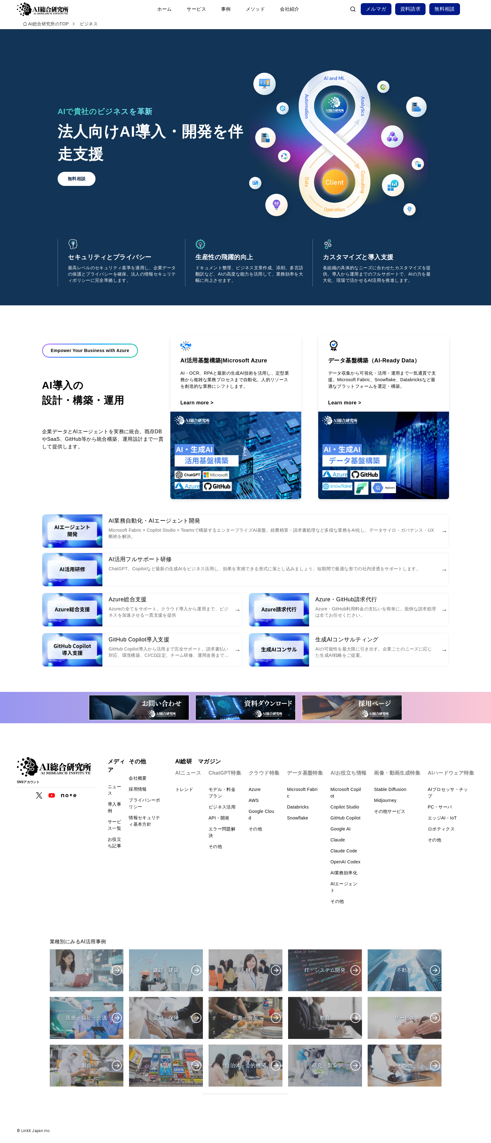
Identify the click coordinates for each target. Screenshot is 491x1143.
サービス (196, 9)
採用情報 (138, 789)
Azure (255, 789)
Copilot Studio (344, 806)
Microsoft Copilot (345, 792)
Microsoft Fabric (302, 792)
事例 (226, 9)
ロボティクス (441, 828)
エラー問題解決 (222, 832)
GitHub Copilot (345, 817)
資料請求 (410, 9)
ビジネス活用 (222, 806)
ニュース (114, 790)
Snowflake (297, 817)
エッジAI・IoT (442, 817)
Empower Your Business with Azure (90, 362)
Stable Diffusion (390, 789)
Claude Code (343, 850)
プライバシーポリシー (144, 803)
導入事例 (114, 807)
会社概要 (138, 778)
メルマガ (376, 9)
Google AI (340, 828)
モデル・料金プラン (222, 792)
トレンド (184, 789)
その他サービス (389, 811)
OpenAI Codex (345, 861)
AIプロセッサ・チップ (448, 792)
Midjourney (385, 800)
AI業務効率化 (343, 872)
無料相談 (444, 9)
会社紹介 (289, 9)
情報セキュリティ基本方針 (144, 821)
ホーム (164, 9)
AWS (254, 800)
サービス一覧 (114, 825)
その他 (215, 846)
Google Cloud (261, 814)
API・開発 (219, 817)
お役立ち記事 (114, 842)
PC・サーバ (440, 806)
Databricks (298, 806)
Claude (337, 839)
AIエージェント (343, 887)
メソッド (255, 9)
